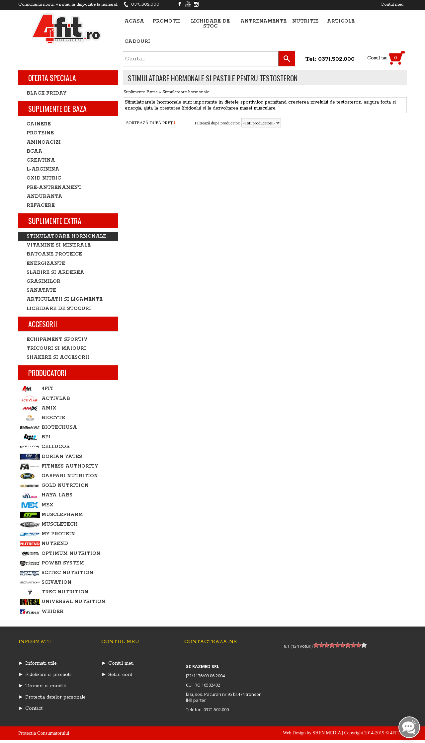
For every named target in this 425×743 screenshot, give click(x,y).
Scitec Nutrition (56, 573)
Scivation (45, 582)
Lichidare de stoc (210, 24)
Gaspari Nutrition (59, 476)
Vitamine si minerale (59, 245)
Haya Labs (46, 495)
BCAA (34, 151)
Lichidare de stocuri (59, 309)
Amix (38, 408)
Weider (41, 612)
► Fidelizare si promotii (44, 675)
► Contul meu (117, 663)
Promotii (166, 21)
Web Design (294, 732)
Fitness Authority (59, 466)
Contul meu (392, 4)
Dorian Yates (51, 457)
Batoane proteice (54, 254)
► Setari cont (116, 675)
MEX (36, 505)
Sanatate (41, 290)
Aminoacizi (44, 142)
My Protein (47, 534)
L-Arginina (43, 169)
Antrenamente (263, 21)
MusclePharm (51, 515)
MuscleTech (49, 524)
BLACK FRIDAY (46, 93)
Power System (52, 563)
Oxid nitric (44, 178)
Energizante (46, 263)
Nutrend (44, 544)
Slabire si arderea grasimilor (55, 276)
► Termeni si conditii (42, 686)
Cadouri (137, 41)
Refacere (41, 205)
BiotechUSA (48, 427)
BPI (35, 437)
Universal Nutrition (62, 602)
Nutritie (305, 21)
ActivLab (45, 399)
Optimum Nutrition (60, 554)
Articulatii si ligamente (65, 299)
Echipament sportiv (57, 339)
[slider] (340, 645)
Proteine (40, 133)
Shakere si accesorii (58, 357)
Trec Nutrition (54, 592)
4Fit (36, 389)
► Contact (30, 708)
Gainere (39, 124)
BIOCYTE (42, 418)
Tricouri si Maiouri (56, 348)
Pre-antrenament (54, 187)
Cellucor (45, 447)
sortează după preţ (149, 122)
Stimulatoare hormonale (185, 92)
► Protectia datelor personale (52, 697)
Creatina (41, 160)
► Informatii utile (37, 663)
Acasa (134, 21)
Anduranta (44, 196)
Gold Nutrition (54, 486)
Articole (341, 21)
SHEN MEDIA (327, 732)
